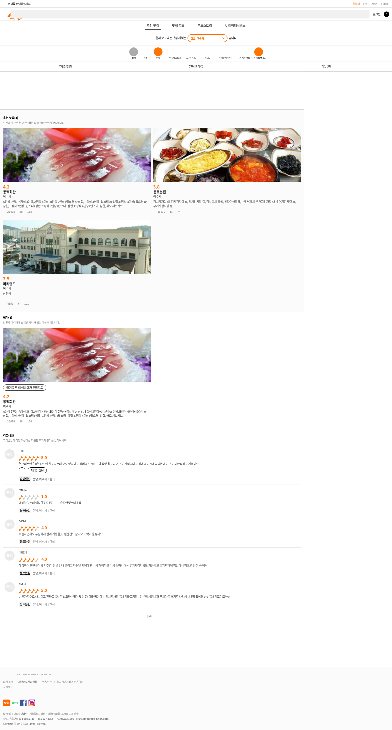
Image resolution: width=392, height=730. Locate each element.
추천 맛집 (65, 66)
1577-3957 (47, 719)
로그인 (376, 14)
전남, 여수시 (197, 38)
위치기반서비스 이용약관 (70, 682)
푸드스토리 (195, 66)
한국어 (356, 4)
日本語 (385, 4)
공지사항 (7, 687)
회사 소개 (8, 682)
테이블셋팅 (37, 470)
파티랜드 (25, 479)
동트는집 (25, 510)
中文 (374, 4)
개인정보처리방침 (27, 682)
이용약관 (47, 682)
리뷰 (326, 66)
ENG (365, 4)
